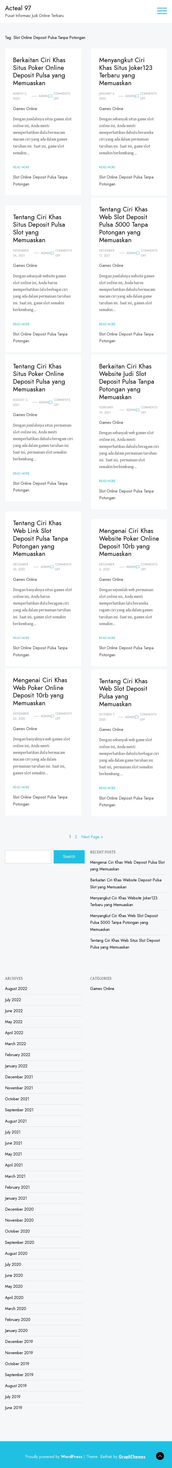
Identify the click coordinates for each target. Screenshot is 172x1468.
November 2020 (19, 1220)
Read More (21, 167)
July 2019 (12, 1397)
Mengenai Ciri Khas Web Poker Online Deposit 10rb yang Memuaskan (40, 691)
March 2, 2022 (20, 96)
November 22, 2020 (21, 716)
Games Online (25, 109)
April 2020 (14, 1298)
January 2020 (16, 1330)
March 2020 (15, 1308)
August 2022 (16, 988)
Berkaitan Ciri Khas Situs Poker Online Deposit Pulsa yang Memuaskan (39, 71)
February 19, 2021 (106, 410)
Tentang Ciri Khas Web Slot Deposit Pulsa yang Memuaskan (123, 692)
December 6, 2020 (106, 567)
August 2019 (16, 1386)
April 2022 (14, 1033)
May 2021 (13, 1154)
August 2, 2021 (20, 402)
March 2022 (15, 1044)
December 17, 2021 (106, 253)
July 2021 (12, 1132)
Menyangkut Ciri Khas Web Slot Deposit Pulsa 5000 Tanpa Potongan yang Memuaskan (124, 922)
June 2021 (13, 1143)
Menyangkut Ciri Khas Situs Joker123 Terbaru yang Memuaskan (125, 71)
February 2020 (17, 1319)
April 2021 (14, 1165)
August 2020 (16, 1253)
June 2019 (13, 1408)
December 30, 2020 (20, 567)
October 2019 (17, 1364)
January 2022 (16, 1066)
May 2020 (14, 1286)
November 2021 (19, 1088)
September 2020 (19, 1242)
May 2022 (13, 1022)
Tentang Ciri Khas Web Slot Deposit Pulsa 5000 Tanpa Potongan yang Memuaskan (123, 225)
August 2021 (16, 1121)
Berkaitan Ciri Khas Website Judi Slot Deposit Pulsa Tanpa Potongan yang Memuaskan (126, 382)
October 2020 (17, 1231)
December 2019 (19, 1341)
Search (69, 856)
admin (43, 96)
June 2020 (14, 1275)
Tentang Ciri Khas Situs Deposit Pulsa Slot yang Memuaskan (39, 228)
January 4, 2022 (107, 96)
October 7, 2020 (107, 717)
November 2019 (19, 1353)
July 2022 (13, 1000)
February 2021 (17, 1187)
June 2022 (14, 1011)
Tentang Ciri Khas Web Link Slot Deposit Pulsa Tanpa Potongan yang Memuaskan (40, 538)
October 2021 (17, 1099)
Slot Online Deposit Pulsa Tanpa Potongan (40, 180)
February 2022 (17, 1055)
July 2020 (13, 1264)
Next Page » (92, 837)
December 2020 (19, 1209)
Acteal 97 (18, 8)
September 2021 (19, 1110)
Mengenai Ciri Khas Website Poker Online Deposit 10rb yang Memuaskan (129, 542)
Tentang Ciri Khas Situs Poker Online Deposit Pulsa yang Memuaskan (39, 378)
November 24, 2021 (21, 253)
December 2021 (19, 1077)
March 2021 (15, 1176)
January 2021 (16, 1198)
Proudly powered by (54, 1457)
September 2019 (19, 1375)
